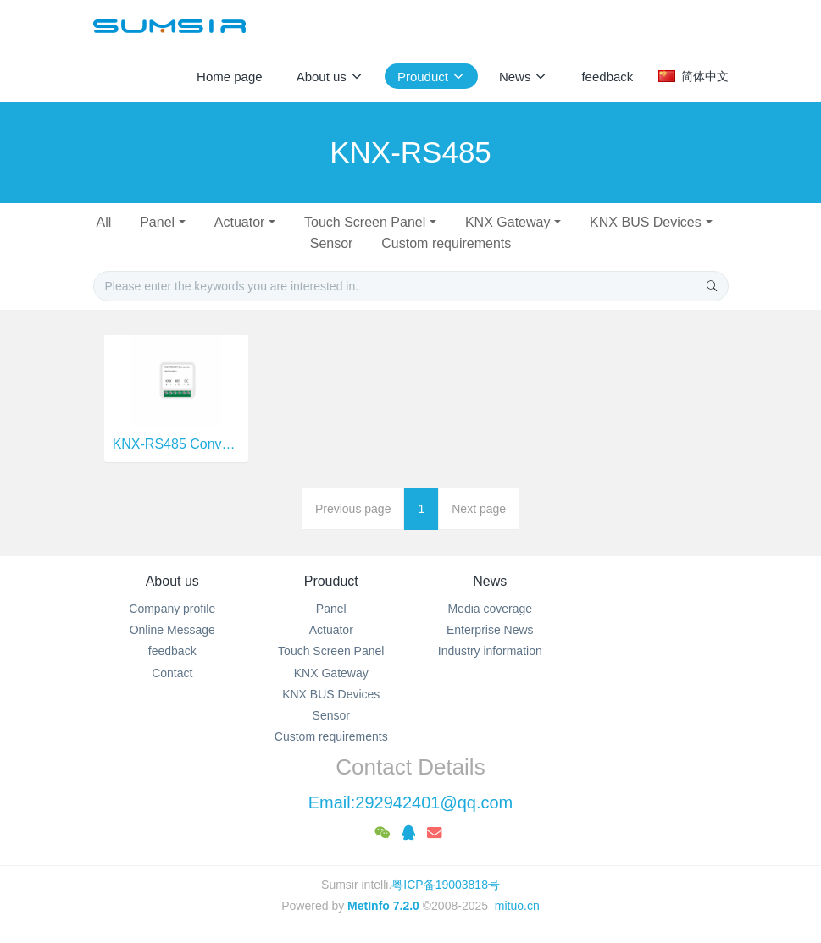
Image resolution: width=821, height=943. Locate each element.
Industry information (490, 651)
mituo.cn (517, 906)
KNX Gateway (507, 222)
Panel (157, 222)
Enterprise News (490, 630)
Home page (230, 76)
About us (172, 581)
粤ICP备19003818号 (445, 884)
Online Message (172, 630)
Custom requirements (446, 243)
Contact (172, 673)
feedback (172, 651)
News (490, 581)
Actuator (239, 222)
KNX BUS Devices (646, 222)
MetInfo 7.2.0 (383, 906)
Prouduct (331, 581)
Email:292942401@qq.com (410, 802)
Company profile (172, 608)
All (103, 222)
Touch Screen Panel (364, 222)
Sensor (331, 243)
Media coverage (489, 608)
